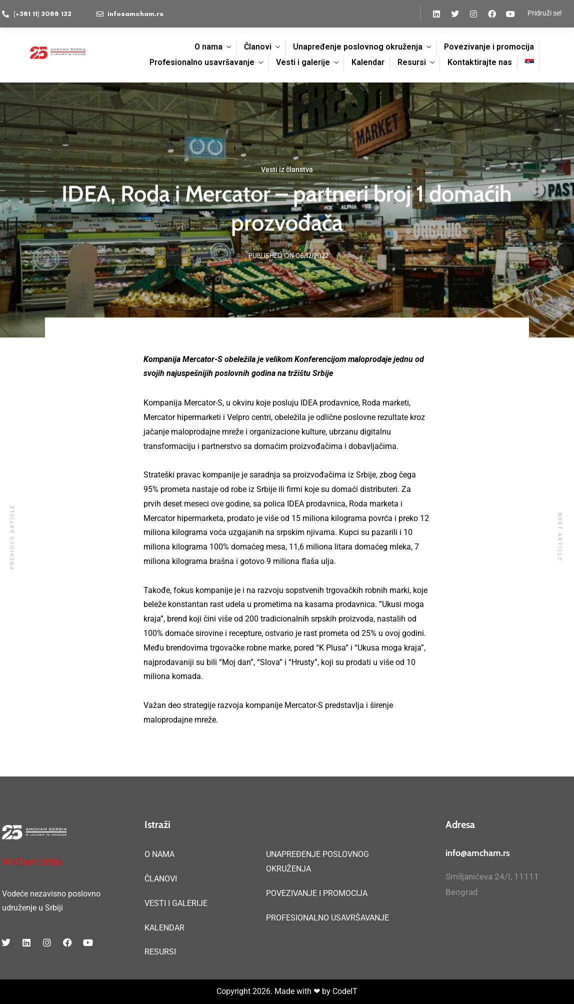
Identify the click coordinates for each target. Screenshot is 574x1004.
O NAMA (159, 854)
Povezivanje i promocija (489, 47)
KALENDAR (164, 927)
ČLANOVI (160, 879)
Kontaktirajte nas (480, 62)
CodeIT (345, 991)
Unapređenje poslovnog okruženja (357, 47)
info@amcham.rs (478, 853)
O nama (208, 47)
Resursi (412, 62)
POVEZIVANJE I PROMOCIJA (317, 893)
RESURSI (160, 951)
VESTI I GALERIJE (176, 903)
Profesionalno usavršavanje (202, 62)
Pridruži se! (545, 13)
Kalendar (368, 62)
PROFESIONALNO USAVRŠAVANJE (327, 917)
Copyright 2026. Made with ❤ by (274, 991)
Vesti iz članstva (287, 170)
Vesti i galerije (303, 62)
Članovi (258, 47)
